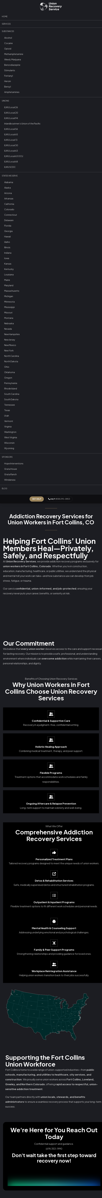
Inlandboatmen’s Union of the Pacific (22, 123)
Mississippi (9, 307)
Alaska (7, 187)
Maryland (8, 285)
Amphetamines (11, 92)
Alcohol (8, 37)
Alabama (8, 182)
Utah (6, 415)
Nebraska (9, 323)
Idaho (7, 242)
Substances (8, 31)
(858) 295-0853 (59, 499)
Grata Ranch (10, 474)
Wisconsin (9, 442)
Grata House (10, 468)
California (9, 204)
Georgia (8, 231)
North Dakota (11, 361)
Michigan (8, 296)
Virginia (8, 426)
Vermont (8, 421)
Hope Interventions (13, 463)
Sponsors (7, 457)
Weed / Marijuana (12, 59)
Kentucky (9, 269)
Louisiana (9, 274)
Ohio (6, 366)
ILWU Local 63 (11, 150)
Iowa (6, 258)
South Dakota (11, 399)
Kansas (7, 263)
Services (6, 24)
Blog (4, 488)
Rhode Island (10, 388)
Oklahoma (9, 372)
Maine (7, 280)
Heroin (7, 81)
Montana (8, 318)
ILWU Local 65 (11, 134)
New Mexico (10, 345)
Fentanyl (8, 75)
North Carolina (11, 356)
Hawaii (7, 236)
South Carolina (11, 394)
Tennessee (9, 404)
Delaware (8, 220)
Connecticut (10, 214)
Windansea (9, 479)
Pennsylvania (10, 383)
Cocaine (8, 43)
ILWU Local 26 (11, 107)
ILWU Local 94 (11, 118)
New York (9, 350)
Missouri (8, 312)
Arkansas (8, 198)
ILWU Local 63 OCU (13, 156)
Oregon (8, 377)
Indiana (7, 252)
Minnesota (9, 301)
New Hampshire (12, 334)
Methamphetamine (13, 54)
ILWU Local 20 (11, 112)
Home (4, 16)
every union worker (33, 648)
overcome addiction (54, 658)
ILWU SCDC (10, 167)
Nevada (8, 328)
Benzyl (7, 86)
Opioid (7, 48)
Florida (7, 225)
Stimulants (9, 70)
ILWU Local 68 (11, 161)
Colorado (9, 209)
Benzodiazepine (12, 64)
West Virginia (10, 437)
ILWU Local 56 (11, 129)
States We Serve (10, 176)
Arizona (8, 193)
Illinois (7, 247)
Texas (7, 410)
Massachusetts (11, 290)
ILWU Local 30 (11, 145)
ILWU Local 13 (10, 139)
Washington (10, 432)
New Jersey (9, 339)
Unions (5, 101)
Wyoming (9, 448)
